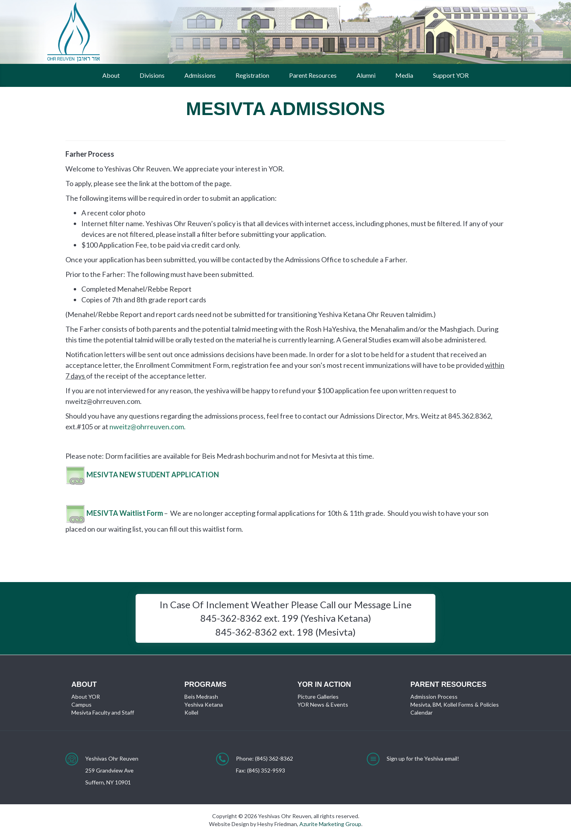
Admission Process (434, 696)
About (111, 75)
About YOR (85, 696)
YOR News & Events (322, 704)
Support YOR (451, 75)
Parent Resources (313, 75)
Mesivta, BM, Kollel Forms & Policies (454, 704)
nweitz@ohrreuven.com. (147, 426)
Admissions (200, 75)
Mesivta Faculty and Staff (102, 712)
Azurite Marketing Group (330, 824)
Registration (252, 75)
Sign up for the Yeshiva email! (423, 758)
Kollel (191, 712)
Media (404, 75)
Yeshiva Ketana (203, 704)
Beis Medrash (201, 696)
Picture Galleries (318, 696)
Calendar (421, 712)
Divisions (152, 75)
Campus (81, 704)
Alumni (366, 75)
